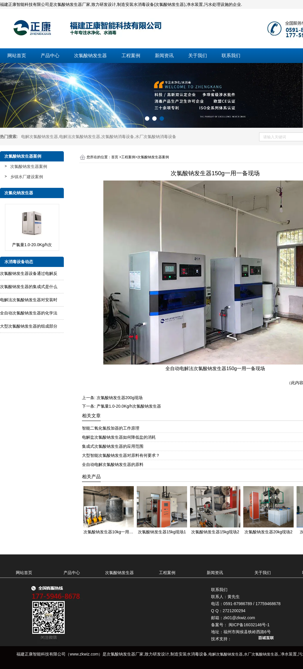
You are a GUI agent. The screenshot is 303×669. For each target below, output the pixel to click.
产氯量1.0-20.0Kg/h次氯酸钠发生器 (129, 406)
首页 (114, 157)
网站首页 (16, 55)
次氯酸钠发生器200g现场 (120, 397)
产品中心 (50, 55)
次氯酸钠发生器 (90, 55)
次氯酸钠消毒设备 (117, 136)
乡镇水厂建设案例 (26, 176)
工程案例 (130, 55)
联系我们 (231, 55)
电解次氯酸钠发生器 (39, 136)
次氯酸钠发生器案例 (28, 166)
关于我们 (197, 55)
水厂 (155, 136)
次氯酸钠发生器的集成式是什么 (28, 286)
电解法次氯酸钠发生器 (79, 136)
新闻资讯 (164, 55)
